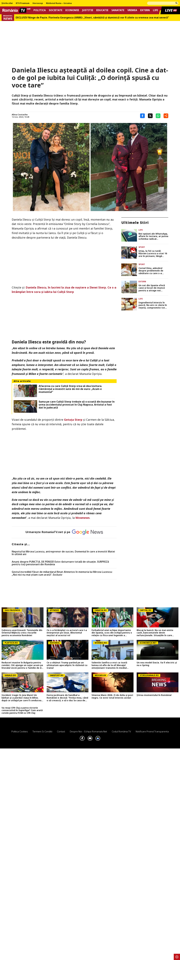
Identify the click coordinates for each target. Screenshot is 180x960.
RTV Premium (22, 3)
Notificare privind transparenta (152, 731)
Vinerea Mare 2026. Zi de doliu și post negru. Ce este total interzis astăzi (112, 696)
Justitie (87, 10)
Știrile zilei (7, 3)
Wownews (82, 518)
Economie (72, 10)
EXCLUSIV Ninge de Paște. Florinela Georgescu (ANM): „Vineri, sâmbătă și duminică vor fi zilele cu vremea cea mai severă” (92, 17)
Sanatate (117, 10)
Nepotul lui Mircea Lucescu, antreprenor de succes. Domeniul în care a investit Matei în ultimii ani (63, 553)
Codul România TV (121, 731)
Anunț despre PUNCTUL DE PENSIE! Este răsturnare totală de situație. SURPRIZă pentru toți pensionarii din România (60, 563)
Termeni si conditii (42, 731)
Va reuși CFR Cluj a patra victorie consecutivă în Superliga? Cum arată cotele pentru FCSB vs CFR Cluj (22, 710)
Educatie (102, 10)
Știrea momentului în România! (154, 695)
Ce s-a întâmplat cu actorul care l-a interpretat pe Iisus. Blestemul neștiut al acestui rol (67, 633)
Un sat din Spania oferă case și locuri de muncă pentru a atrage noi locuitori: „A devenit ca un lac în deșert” (153, 288)
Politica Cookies (19, 731)
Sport (142, 247)
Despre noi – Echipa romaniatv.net (88, 731)
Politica (39, 10)
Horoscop (38, 3)
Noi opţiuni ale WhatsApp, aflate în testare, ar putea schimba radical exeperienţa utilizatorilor (153, 236)
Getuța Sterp (73, 419)
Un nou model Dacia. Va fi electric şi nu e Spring (157, 664)
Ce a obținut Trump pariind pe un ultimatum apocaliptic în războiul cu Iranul (67, 665)
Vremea (132, 10)
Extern (145, 10)
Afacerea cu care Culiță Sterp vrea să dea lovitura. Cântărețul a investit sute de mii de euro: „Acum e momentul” (70, 389)
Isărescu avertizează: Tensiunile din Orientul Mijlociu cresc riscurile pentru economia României (22, 633)
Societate (55, 10)
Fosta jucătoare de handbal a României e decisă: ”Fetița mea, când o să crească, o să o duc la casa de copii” (67, 698)
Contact (61, 731)
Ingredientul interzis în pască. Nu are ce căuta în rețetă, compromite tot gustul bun (153, 305)
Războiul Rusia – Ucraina (59, 3)
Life (155, 10)
